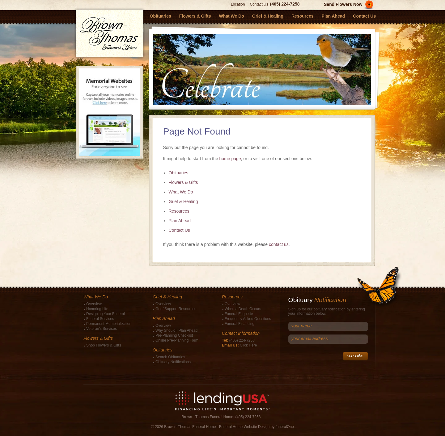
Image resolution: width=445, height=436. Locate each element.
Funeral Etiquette (239, 314)
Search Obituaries (170, 357)
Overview (94, 304)
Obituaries (179, 172)
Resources (179, 211)
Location (238, 4)
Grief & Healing (183, 201)
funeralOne (285, 427)
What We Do (181, 191)
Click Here (248, 345)
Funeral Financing (239, 324)
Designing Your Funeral (105, 314)
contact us (279, 244)
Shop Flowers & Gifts (103, 345)
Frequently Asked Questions (248, 319)
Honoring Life (97, 309)
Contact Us (259, 4)
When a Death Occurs (243, 309)
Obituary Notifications (173, 362)
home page (230, 158)
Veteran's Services (101, 328)
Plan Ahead (180, 220)
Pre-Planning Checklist (174, 335)
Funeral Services (100, 319)
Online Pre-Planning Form (176, 340)
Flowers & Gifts (183, 182)
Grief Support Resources (175, 309)
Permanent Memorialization (108, 324)
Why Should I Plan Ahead (176, 330)
